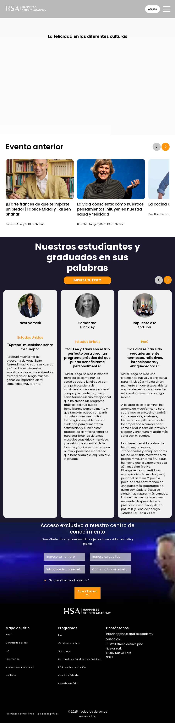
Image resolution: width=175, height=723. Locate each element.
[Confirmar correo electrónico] (109, 569)
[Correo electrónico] (63, 569)
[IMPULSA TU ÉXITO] (87, 280)
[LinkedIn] (150, 714)
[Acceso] (152, 9)
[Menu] (167, 9)
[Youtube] (158, 714)
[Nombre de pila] (63, 557)
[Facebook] (125, 714)
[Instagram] (133, 714)
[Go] (159, 280)
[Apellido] (109, 557)
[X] (142, 714)
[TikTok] (166, 714)
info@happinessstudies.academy (129, 634)
